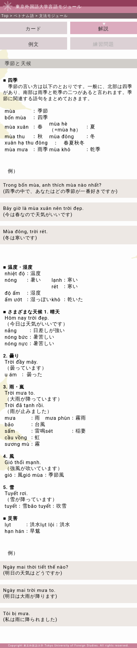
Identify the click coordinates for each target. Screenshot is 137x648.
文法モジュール (53, 16)
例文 (33, 44)
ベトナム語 (24, 16)
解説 (103, 29)
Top (5, 16)
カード (33, 29)
